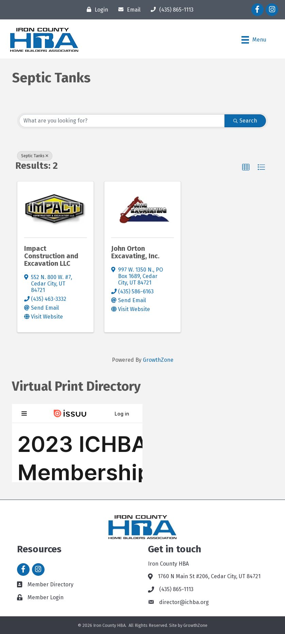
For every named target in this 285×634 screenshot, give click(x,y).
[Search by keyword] (122, 120)
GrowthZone (158, 360)
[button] (246, 167)
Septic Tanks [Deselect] (34, 155)
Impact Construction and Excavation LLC (51, 255)
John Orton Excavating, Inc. (135, 252)
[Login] (95, 9)
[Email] (127, 9)
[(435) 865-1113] (170, 9)
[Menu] (254, 40)
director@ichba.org (184, 602)
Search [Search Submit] (245, 120)
